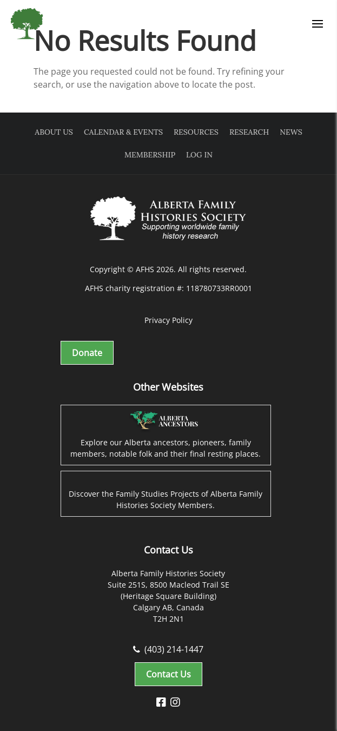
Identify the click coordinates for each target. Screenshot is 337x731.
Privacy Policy (168, 320)
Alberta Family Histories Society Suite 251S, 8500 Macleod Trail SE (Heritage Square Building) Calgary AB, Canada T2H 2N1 (168, 596)
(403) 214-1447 (168, 649)
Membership (149, 155)
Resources (196, 132)
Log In (199, 155)
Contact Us (168, 674)
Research (249, 132)
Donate (87, 353)
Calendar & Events (123, 132)
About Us (54, 132)
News (291, 132)
